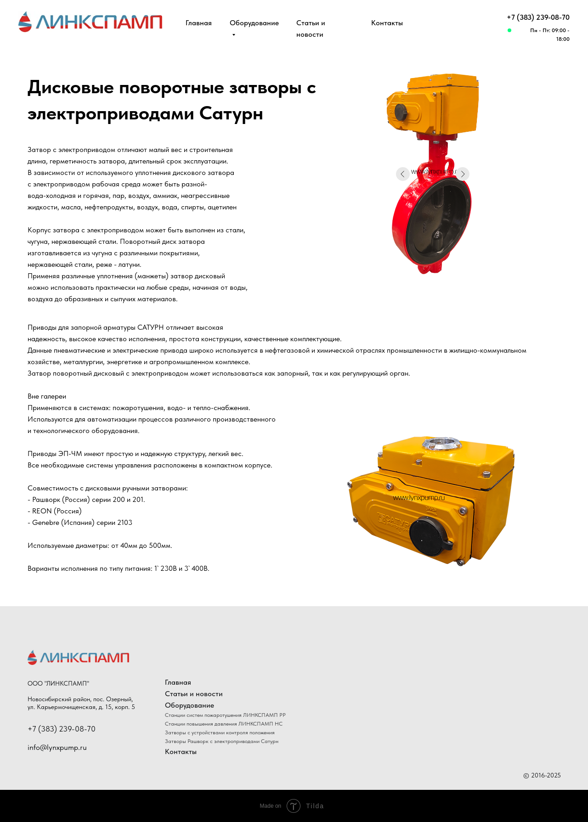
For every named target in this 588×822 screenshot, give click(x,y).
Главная (199, 22)
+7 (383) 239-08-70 (538, 17)
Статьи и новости (194, 693)
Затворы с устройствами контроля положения (220, 732)
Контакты (387, 22)
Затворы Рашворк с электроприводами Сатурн (221, 741)
